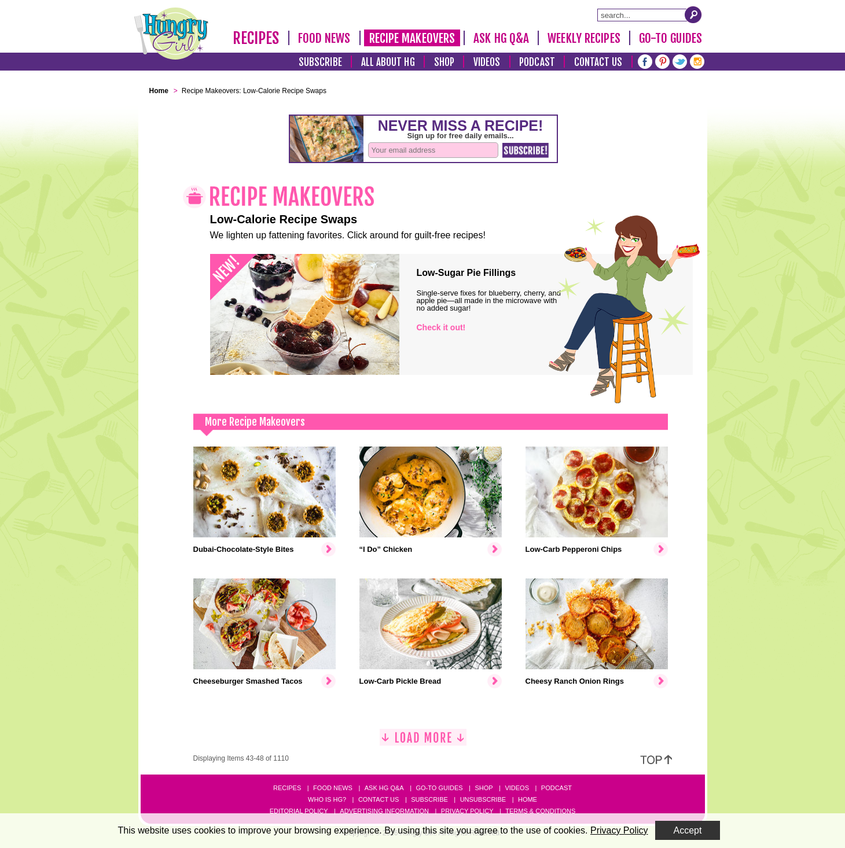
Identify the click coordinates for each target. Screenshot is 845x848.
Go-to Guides (439, 787)
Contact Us (598, 62)
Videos (487, 62)
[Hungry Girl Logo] (171, 34)
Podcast (537, 62)
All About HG (388, 62)
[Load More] (423, 742)
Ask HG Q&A (501, 38)
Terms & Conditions (540, 811)
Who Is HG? (327, 799)
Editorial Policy (299, 811)
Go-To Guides (670, 38)
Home (527, 799)
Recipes (256, 38)
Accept (688, 830)
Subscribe (320, 62)
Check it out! (441, 327)
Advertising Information (384, 811)
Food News (324, 38)
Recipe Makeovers (412, 38)
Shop (444, 62)
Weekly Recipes (584, 38)
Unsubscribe (483, 799)
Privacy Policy (467, 811)
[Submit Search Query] (693, 14)
